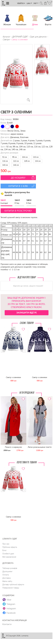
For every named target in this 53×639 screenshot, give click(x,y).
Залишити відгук (26, 312)
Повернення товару (10, 588)
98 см (14, 157)
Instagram (9, 608)
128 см (27, 161)
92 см (4, 157)
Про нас (5, 544)
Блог (4, 550)
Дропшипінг (7, 571)
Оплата (5, 575)
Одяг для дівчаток (38, 36)
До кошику (23, 177)
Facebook (9, 612)
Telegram (9, 604)
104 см (25, 157)
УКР (36, 3)
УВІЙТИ (21, 3)
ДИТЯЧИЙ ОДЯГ (20, 36)
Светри (6, 39)
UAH (29, 3)
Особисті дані (8, 553)
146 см (16, 165)
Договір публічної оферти (13, 584)
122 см (16, 161)
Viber (7, 599)
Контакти (6, 624)
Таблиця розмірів (9, 568)
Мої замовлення (9, 557)
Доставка (6, 578)
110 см (36, 157)
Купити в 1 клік (21, 186)
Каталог (7, 36)
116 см (5, 161)
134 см (38, 161)
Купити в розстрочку (18, 210)
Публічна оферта (9, 547)
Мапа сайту (7, 581)
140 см (5, 165)
